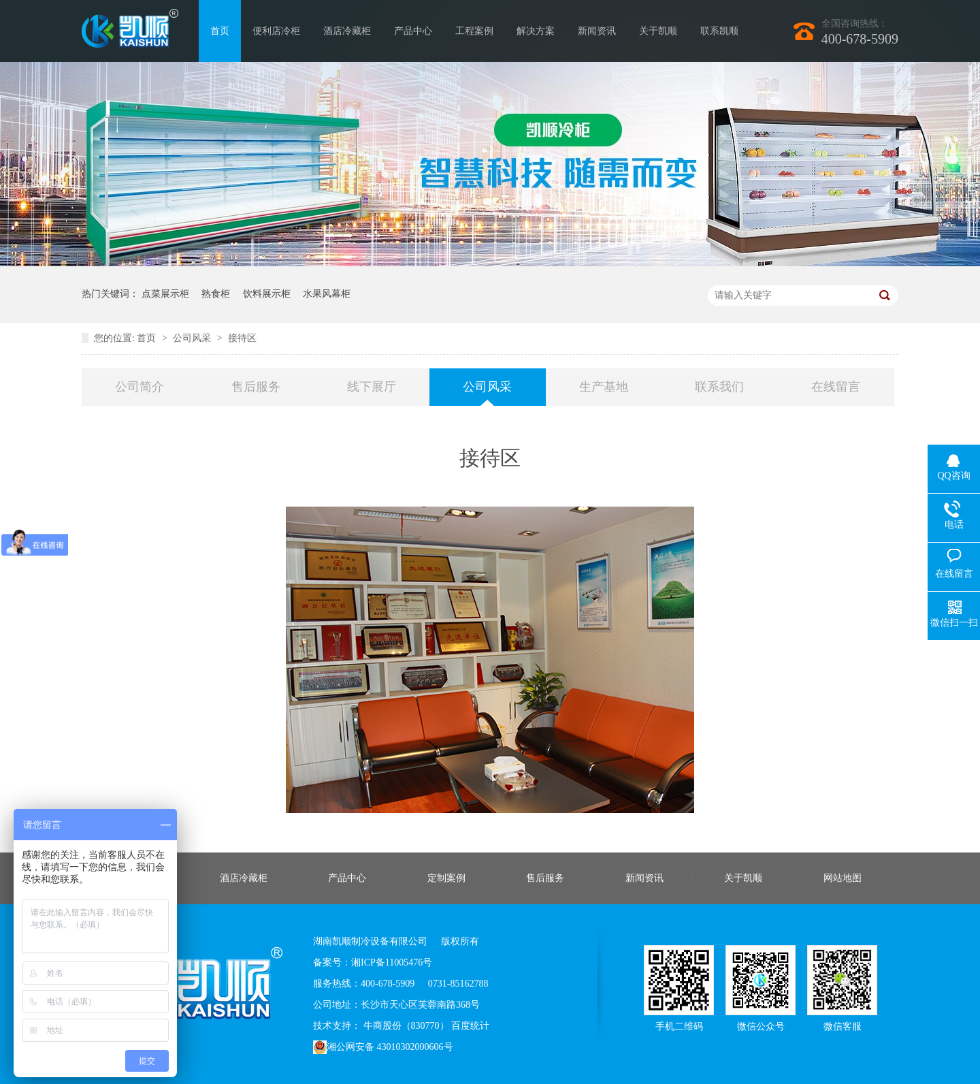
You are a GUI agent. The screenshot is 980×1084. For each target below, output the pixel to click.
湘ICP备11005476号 (391, 962)
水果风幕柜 (326, 294)
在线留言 (835, 387)
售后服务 (255, 387)
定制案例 (446, 878)
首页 (219, 31)
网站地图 (842, 878)
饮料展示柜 (267, 294)
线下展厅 (371, 387)
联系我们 (719, 387)
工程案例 (474, 31)
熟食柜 (215, 294)
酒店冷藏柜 (347, 31)
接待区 (242, 338)
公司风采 (193, 338)
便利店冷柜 (276, 31)
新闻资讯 (597, 31)
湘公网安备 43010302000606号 (383, 1047)
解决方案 (536, 31)
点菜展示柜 (165, 294)
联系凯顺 (719, 31)
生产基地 (603, 387)
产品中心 (413, 31)
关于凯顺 (658, 31)
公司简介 (139, 387)
